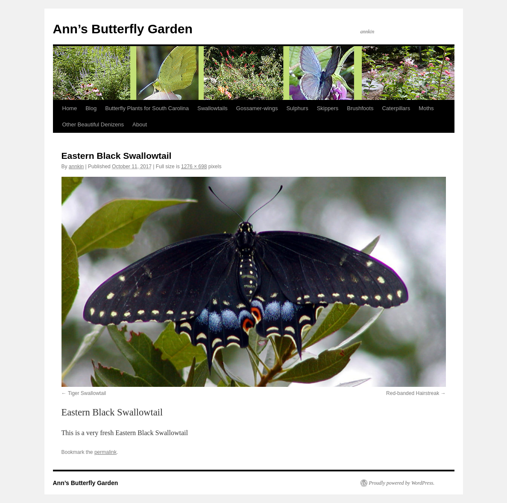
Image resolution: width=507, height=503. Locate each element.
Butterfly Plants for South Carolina (147, 108)
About (139, 124)
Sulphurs (297, 108)
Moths (426, 108)
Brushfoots (360, 108)
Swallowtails (212, 108)
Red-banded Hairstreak (412, 393)
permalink (105, 452)
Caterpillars (396, 108)
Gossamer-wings (257, 108)
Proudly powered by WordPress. (402, 483)
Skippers (328, 108)
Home (69, 108)
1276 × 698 (194, 167)
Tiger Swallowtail (87, 393)
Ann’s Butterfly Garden (123, 29)
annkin (76, 167)
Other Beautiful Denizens (93, 124)
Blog (91, 108)
